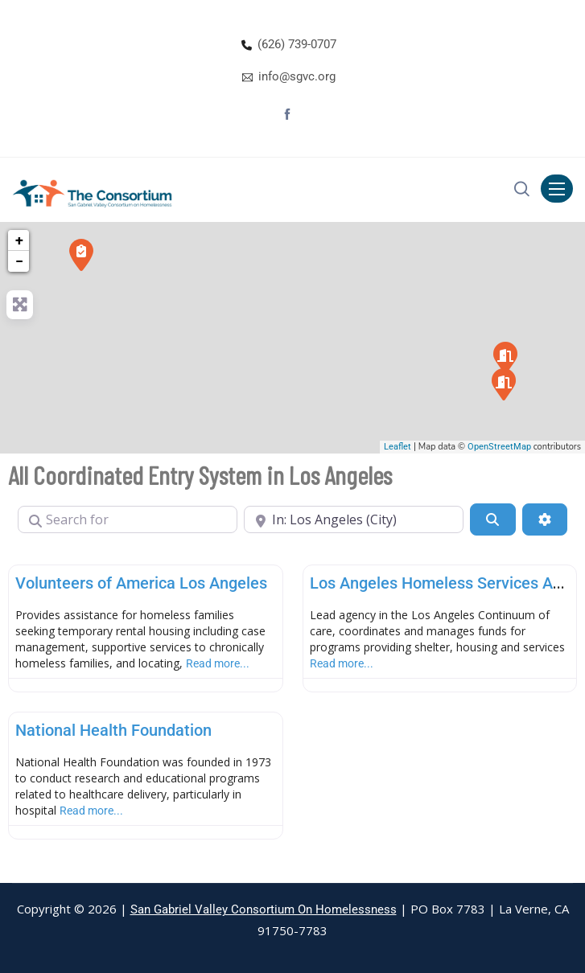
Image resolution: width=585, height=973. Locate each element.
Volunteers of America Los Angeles (141, 583)
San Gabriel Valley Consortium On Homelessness (263, 909)
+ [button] (19, 240)
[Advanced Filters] (544, 519)
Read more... (217, 663)
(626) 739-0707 (296, 44)
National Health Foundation (113, 730)
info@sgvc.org (297, 76)
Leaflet (397, 446)
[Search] (492, 519)
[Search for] (127, 519)
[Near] (353, 519)
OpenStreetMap (499, 446)
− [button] (19, 260)
